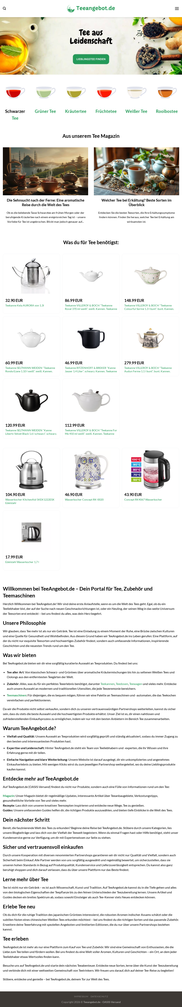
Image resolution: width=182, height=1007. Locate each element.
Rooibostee (167, 111)
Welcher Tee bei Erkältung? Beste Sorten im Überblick (136, 202)
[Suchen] (4, 8)
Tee (15, 118)
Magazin (8, 795)
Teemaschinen (16, 695)
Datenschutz (99, 996)
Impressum (81, 996)
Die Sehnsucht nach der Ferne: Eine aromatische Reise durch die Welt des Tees (45, 202)
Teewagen (135, 684)
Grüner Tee (45, 111)
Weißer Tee (136, 111)
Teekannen (108, 684)
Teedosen (122, 684)
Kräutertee (75, 111)
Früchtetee (106, 111)
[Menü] (177, 8)
